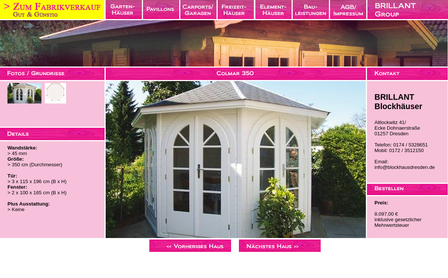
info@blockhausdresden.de (404, 167)
